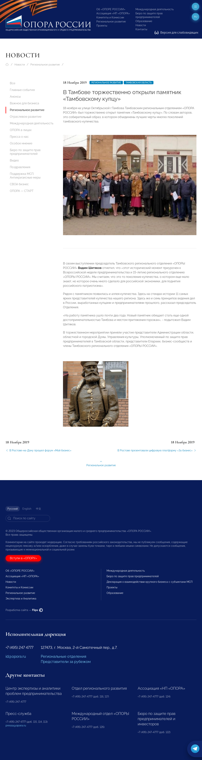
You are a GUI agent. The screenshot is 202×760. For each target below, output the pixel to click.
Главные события (22, 90)
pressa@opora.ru (16, 725)
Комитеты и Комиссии (110, 17)
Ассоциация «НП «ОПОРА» (113, 13)
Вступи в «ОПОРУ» (23, 558)
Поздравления (20, 167)
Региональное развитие (111, 21)
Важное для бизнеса (24, 103)
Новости (140, 25)
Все (12, 83)
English (26, 508)
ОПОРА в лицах (21, 130)
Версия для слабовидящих (176, 32)
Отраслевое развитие (25, 116)
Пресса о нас (19, 136)
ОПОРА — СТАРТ (22, 191)
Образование (143, 21)
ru (195, 16)
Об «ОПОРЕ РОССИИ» (110, 9)
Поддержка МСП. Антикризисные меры (25, 175)
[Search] (28, 518)
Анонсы (15, 96)
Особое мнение (21, 143)
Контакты (141, 29)
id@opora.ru (16, 656)
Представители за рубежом (66, 661)
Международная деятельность (154, 9)
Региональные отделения (63, 656)
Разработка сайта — (24, 610)
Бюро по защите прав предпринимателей (25, 152)
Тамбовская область (139, 82)
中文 (38, 508)
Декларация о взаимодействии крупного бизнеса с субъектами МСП (150, 581)
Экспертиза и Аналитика (21, 598)
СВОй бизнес (19, 184)
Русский (12, 508)
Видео (14, 160)
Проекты (101, 25)
